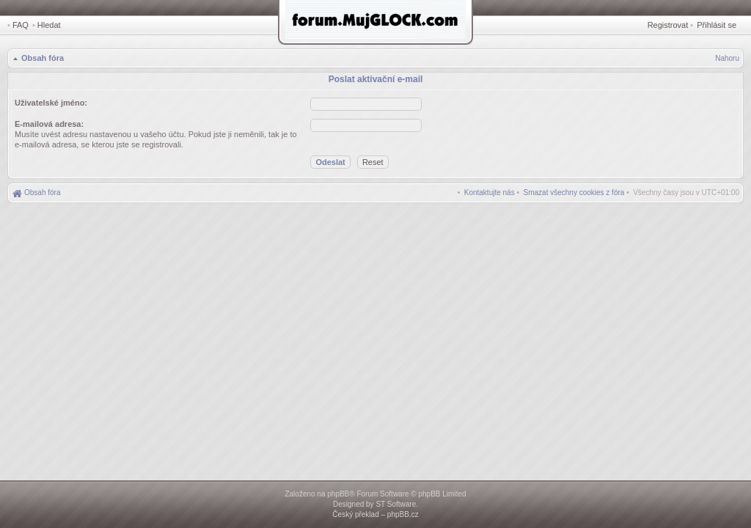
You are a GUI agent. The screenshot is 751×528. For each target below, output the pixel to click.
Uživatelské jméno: (51, 102)
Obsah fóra (42, 58)
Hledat (49, 25)
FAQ (20, 25)
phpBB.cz (403, 514)
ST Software (396, 504)
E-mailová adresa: (49, 124)
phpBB (338, 494)
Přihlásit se (716, 25)
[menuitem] (574, 192)
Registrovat (668, 25)
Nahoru (727, 58)
